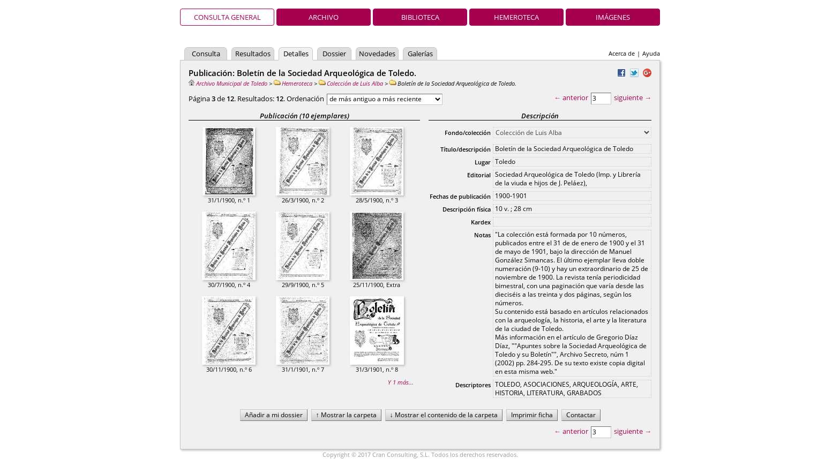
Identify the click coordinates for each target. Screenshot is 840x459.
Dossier (334, 53)
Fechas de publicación (460, 196)
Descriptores (473, 385)
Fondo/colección (468, 133)
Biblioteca (420, 17)
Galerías (420, 53)
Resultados (253, 53)
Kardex (481, 222)
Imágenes (613, 17)
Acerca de (622, 53)
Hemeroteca (516, 17)
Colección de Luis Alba (351, 83)
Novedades (377, 53)
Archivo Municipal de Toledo (228, 83)
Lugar (483, 162)
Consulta (206, 53)
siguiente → (632, 97)
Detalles (296, 53)
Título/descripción (465, 149)
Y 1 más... (401, 382)
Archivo (324, 17)
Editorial (479, 175)
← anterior (571, 97)
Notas (482, 235)
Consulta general (227, 17)
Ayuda (651, 53)
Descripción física (466, 209)
